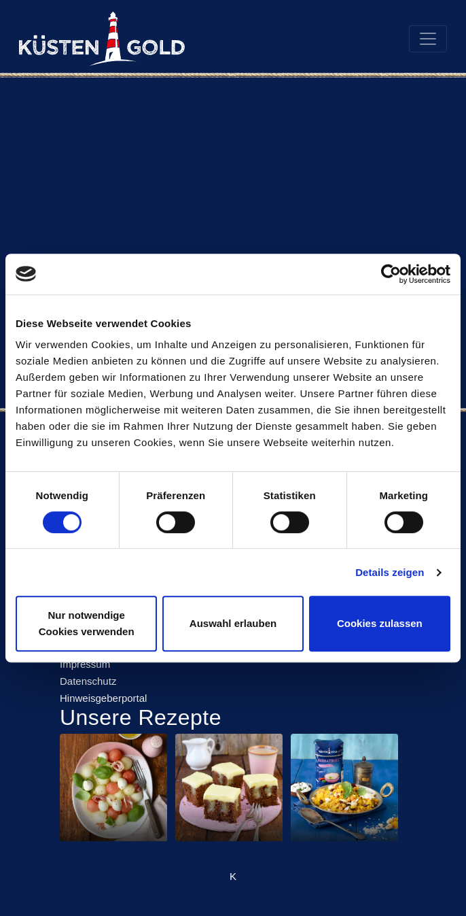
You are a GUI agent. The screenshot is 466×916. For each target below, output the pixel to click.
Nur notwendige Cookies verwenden (87, 623)
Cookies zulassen (380, 623)
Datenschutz (88, 681)
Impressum (85, 664)
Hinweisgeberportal (103, 698)
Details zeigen (389, 572)
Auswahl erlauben (233, 623)
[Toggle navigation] (428, 38)
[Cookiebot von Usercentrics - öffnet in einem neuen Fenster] (390, 274)
